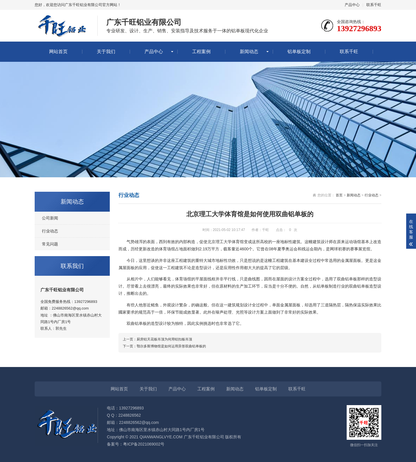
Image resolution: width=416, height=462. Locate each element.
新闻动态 (249, 51)
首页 (339, 195)
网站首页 (58, 51)
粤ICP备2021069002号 (143, 444)
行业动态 (50, 231)
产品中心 (352, 5)
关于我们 (106, 51)
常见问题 (50, 244)
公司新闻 (50, 218)
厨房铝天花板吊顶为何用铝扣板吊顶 (164, 339)
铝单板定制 (299, 51)
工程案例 (201, 51)
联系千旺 (373, 5)
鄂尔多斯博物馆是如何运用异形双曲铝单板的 (171, 346)
